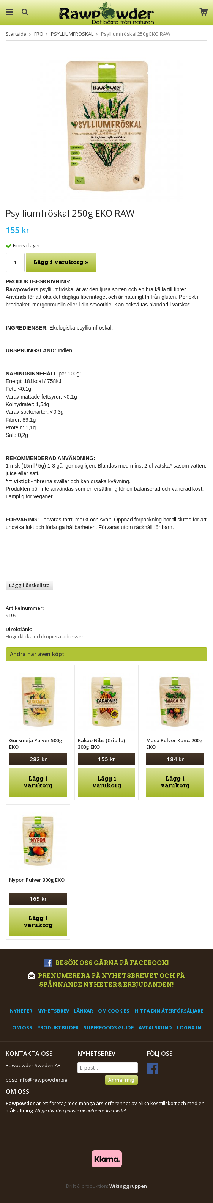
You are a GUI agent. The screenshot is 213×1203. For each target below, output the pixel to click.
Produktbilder (58, 1027)
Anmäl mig (121, 1079)
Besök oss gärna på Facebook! (106, 963)
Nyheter (21, 1010)
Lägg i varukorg (38, 782)
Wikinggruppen (128, 1186)
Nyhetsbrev (53, 1010)
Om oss (22, 1027)
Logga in (189, 1027)
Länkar (83, 1010)
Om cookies (113, 1010)
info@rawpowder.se (42, 1079)
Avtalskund (155, 1027)
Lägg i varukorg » (60, 262)
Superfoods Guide (109, 1027)
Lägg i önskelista (29, 585)
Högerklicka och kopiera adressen (45, 636)
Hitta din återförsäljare (168, 1010)
